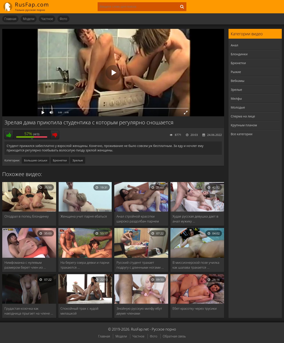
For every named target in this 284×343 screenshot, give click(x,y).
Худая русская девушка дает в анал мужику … (195, 218)
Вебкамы (237, 81)
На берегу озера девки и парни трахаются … (85, 265)
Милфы (236, 98)
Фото (63, 19)
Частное (47, 19)
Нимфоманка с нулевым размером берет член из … (25, 265)
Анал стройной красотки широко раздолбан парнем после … (137, 219)
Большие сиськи (35, 160)
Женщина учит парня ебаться (84, 216)
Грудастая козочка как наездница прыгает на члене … (28, 310)
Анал (234, 45)
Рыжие (236, 72)
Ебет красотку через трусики (195, 308)
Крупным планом (244, 125)
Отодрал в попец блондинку (26, 216)
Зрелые (77, 160)
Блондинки (239, 54)
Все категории (241, 134)
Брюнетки (60, 160)
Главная (10, 19)
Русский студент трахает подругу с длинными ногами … (140, 265)
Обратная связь (174, 336)
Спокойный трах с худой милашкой (80, 310)
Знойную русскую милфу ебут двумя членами (139, 310)
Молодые (238, 107)
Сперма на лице (243, 116)
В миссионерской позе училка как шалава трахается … (196, 265)
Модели (28, 19)
